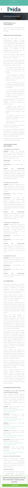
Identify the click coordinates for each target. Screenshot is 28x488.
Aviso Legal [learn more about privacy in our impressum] (14, 481)
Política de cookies (19, 479)
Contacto (18, 4)
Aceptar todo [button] (15, 485)
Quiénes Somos (11, 4)
